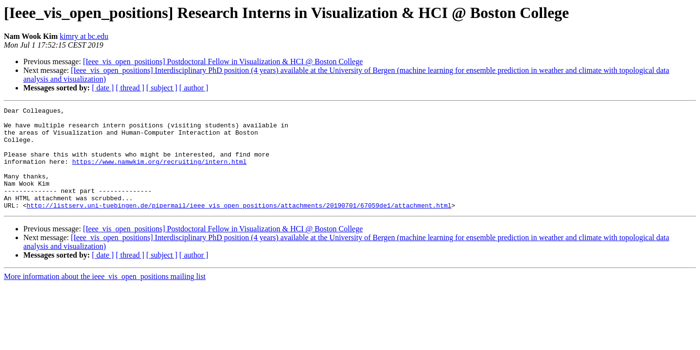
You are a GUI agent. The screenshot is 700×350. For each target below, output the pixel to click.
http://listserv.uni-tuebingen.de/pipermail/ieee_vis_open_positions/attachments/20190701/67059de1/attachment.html (239, 225)
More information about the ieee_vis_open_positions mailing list (105, 297)
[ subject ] (161, 88)
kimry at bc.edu (84, 36)
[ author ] (194, 88)
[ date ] (103, 88)
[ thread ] (130, 88)
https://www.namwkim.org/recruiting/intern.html (159, 173)
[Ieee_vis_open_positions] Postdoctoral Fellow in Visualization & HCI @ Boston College (223, 61)
